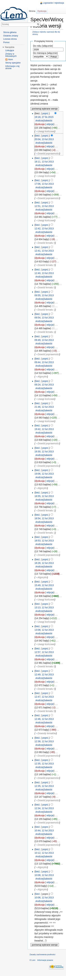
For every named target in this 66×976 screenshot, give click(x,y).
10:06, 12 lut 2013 (44, 897)
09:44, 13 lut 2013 (44, 362)
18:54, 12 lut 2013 (44, 518)
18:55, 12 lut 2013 (44, 496)
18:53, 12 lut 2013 (44, 540)
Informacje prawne (45, 960)
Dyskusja (41, 11)
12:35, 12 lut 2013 (44, 763)
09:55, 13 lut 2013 (44, 295)
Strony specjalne (13, 63)
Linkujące (9, 50)
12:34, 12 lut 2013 (44, 808)
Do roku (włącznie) (43, 45)
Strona (32, 11)
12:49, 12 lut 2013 (44, 674)
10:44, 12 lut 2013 (44, 830)
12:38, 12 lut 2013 (44, 741)
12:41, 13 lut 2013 (44, 250)
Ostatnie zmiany (10, 36)
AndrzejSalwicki (43, 120)
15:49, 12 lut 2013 (44, 585)
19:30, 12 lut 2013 (44, 451)
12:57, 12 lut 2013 (44, 652)
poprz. (45, 113)
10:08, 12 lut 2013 (44, 875)
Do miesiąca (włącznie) (45, 53)
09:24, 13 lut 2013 (44, 384)
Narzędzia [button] (9, 47)
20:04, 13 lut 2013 (44, 139)
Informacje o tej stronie (12, 67)
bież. (37, 135)
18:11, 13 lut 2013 (44, 161)
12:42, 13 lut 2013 (44, 228)
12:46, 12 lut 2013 (44, 719)
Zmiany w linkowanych (10, 55)
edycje (50, 124)
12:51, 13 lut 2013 (44, 206)
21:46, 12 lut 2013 (44, 406)
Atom (10, 59)
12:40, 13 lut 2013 (44, 273)
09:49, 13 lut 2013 (44, 340)
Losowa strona (10, 39)
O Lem (32, 960)
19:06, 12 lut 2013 (44, 473)
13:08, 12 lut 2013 (44, 629)
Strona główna (9, 32)
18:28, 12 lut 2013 (44, 563)
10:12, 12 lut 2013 (44, 852)
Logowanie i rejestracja (53, 3)
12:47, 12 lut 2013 (44, 696)
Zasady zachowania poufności (42, 954)
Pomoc (6, 42)
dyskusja (40, 124)
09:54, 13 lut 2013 (44, 317)
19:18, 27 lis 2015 (43, 117)
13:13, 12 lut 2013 (44, 607)
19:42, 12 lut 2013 (44, 429)
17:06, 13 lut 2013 (44, 183)
